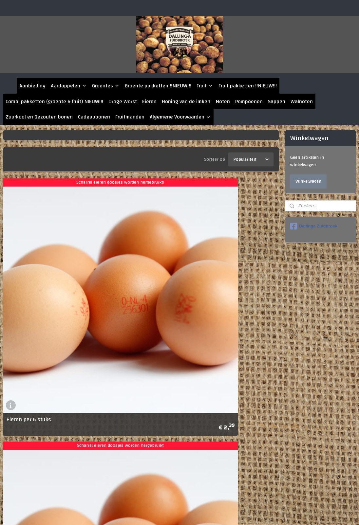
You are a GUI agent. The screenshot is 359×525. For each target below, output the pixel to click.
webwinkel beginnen (216, 513)
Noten (223, 101)
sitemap (184, 513)
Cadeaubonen (94, 117)
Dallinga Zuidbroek (313, 226)
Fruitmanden (129, 117)
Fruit (205, 86)
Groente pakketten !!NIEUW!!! (158, 86)
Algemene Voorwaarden (180, 117)
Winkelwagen (308, 181)
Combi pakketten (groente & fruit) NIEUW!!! (54, 101)
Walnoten (302, 101)
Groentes (106, 86)
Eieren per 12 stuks (29, 480)
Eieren (149, 101)
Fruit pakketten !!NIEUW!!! (247, 86)
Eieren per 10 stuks (171, 316)
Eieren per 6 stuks (28, 316)
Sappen (276, 101)
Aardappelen (69, 86)
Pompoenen (249, 101)
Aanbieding (32, 86)
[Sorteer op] (251, 158)
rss (195, 513)
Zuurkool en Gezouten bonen (39, 117)
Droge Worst (122, 101)
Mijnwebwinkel (268, 513)
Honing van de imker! (186, 101)
